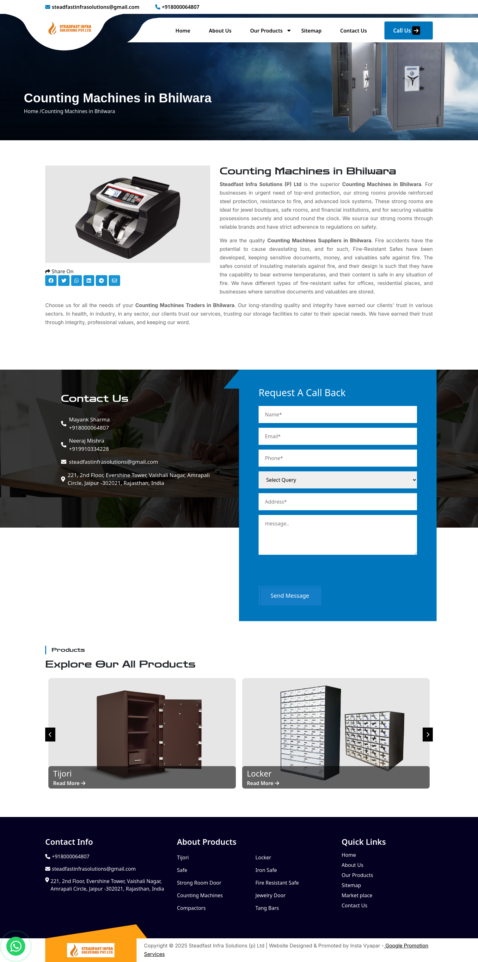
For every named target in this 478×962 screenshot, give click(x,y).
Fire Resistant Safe (277, 882)
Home (182, 30)
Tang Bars (267, 908)
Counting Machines (200, 895)
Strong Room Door (199, 882)
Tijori (183, 857)
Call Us (406, 30)
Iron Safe (266, 870)
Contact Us (353, 30)
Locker (263, 857)
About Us (220, 30)
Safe (182, 870)
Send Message (290, 595)
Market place (356, 895)
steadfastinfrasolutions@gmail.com (92, 6)
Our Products (266, 30)
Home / (33, 111)
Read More (69, 783)
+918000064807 (177, 6)
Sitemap (311, 30)
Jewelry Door (270, 895)
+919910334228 (89, 444)
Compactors (191, 908)
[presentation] (307, 573)
